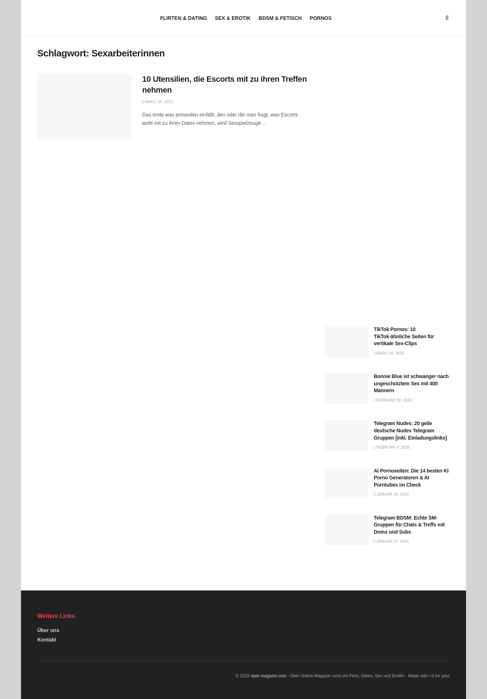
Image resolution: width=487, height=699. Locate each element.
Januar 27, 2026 (391, 541)
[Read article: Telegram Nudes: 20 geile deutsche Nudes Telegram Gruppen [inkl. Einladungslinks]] (346, 435)
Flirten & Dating (183, 18)
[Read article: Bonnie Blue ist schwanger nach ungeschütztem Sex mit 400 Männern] (346, 388)
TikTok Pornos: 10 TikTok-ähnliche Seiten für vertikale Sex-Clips (404, 336)
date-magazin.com (269, 675)
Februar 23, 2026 (393, 400)
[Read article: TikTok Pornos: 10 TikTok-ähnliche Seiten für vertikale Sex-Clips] (346, 341)
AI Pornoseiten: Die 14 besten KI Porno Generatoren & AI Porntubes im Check (411, 478)
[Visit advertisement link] (387, 109)
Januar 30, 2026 (391, 494)
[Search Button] (447, 18)
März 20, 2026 (389, 353)
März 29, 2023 (157, 101)
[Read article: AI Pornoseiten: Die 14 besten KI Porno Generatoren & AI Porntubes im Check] (346, 483)
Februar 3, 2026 (392, 447)
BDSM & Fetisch (280, 18)
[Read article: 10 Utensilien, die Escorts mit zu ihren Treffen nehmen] (84, 107)
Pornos (321, 18)
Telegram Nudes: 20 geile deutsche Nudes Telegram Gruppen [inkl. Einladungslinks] (410, 430)
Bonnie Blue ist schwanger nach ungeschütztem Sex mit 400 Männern (411, 383)
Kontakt (46, 640)
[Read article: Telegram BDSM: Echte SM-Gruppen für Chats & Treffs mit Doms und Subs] (346, 530)
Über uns (48, 630)
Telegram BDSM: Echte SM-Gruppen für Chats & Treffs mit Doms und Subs (409, 525)
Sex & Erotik (233, 18)
